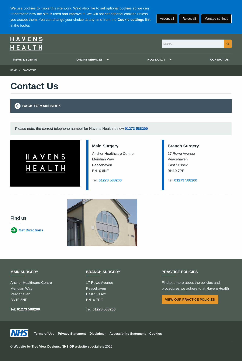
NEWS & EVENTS (25, 59)
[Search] (193, 44)
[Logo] (26, 44)
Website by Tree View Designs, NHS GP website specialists (59, 346)
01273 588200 (136, 129)
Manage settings (216, 18)
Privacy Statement (72, 333)
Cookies (155, 333)
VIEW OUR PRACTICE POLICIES (190, 299)
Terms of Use (44, 333)
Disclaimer (97, 333)
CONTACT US (219, 59)
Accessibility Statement (127, 333)
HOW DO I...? (156, 59)
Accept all (167, 18)
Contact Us (29, 70)
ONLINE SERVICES (90, 59)
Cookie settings (130, 20)
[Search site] (228, 44)
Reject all (189, 18)
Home (13, 70)
